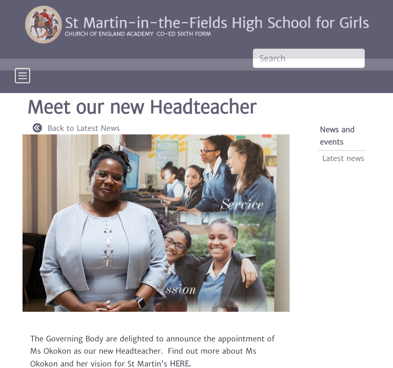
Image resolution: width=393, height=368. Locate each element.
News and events (337, 136)
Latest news (343, 158)
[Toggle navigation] (22, 83)
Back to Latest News (76, 128)
